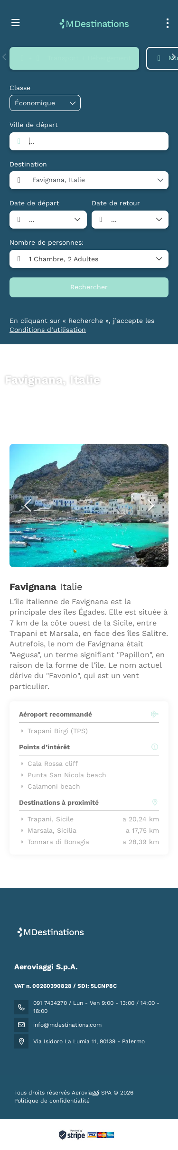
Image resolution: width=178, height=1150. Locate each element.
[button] (4, 56)
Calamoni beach (49, 786)
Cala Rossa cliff (48, 763)
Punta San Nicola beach (62, 775)
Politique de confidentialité (52, 1100)
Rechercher (89, 287)
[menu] (167, 23)
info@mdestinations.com (67, 1024)
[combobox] (89, 141)
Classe (19, 88)
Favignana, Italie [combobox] (58, 180)
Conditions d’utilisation (47, 329)
